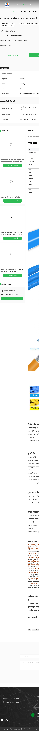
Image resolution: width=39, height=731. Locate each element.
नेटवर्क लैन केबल (13, 12)
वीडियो (32, 5)
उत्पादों (24, 5)
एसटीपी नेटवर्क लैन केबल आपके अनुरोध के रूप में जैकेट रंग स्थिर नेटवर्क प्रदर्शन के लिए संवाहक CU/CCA (12, 162)
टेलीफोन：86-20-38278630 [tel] (10, 699)
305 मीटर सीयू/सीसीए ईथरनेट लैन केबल (10, 197)
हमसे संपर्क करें (13, 55)
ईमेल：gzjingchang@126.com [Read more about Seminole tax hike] (11, 702)
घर (17, 5)
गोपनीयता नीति (4, 729)
